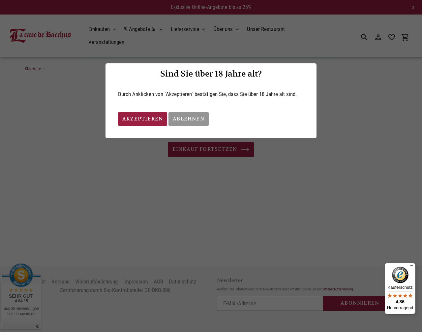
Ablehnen (188, 119)
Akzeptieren (142, 119)
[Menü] (411, 267)
